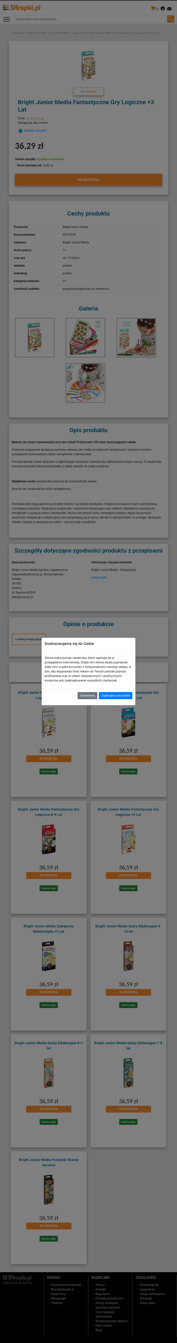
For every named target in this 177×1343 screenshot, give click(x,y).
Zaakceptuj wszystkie (115, 695)
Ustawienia (87, 695)
